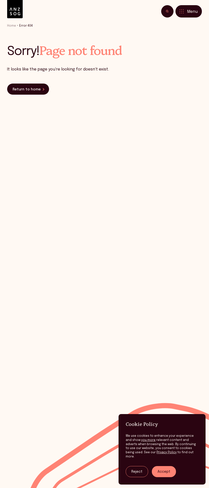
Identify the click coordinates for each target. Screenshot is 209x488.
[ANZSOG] (15, 9)
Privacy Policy (167, 452)
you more (148, 440)
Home (11, 25)
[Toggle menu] (188, 11)
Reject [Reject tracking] (136, 471)
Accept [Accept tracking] (163, 471)
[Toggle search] (167, 11)
